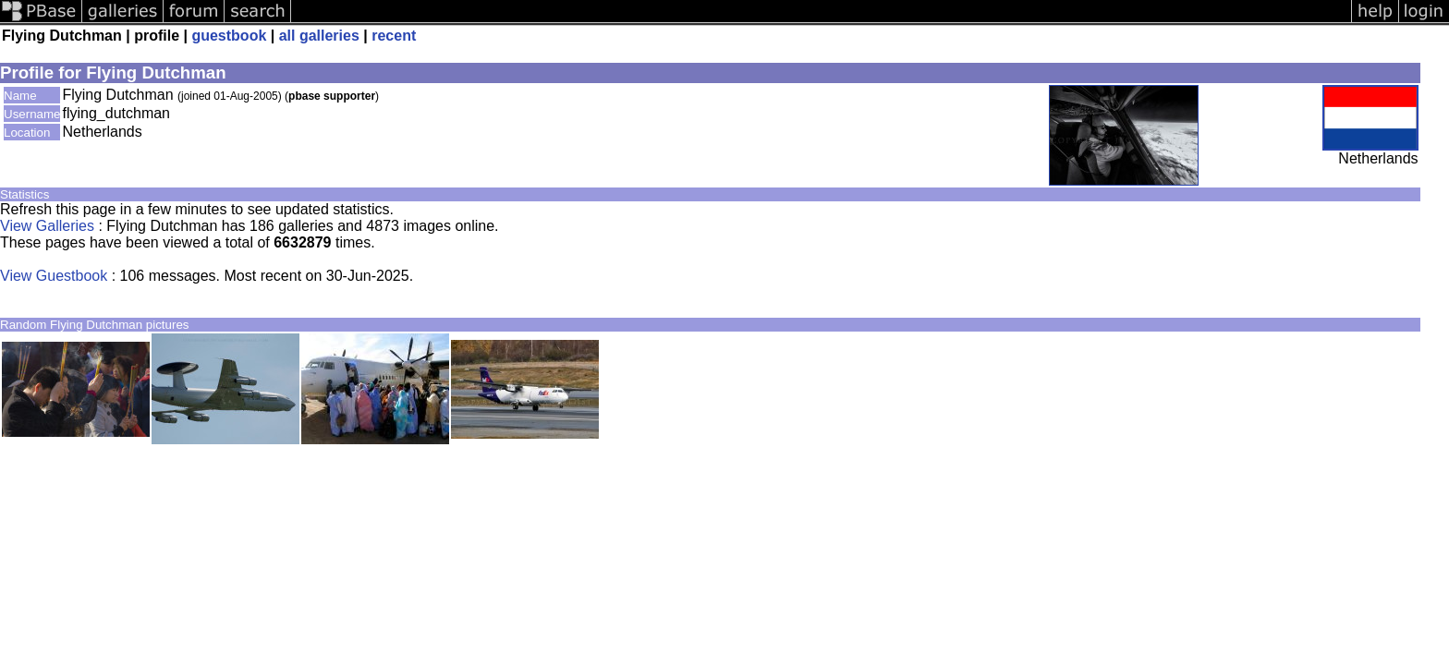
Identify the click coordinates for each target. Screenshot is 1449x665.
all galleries (319, 35)
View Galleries (47, 226)
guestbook (228, 35)
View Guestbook (53, 276)
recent (393, 35)
